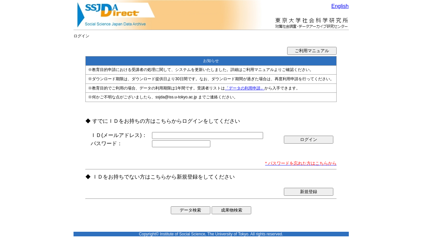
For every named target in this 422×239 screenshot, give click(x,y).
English (339, 6)
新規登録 (308, 191)
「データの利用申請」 (244, 88)
